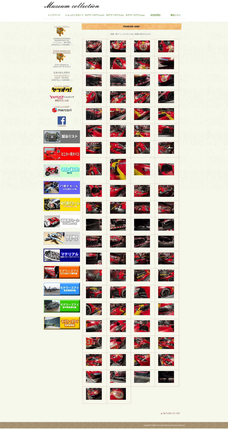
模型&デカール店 (61, 100)
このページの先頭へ (170, 413)
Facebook (62, 124)
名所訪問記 (155, 15)
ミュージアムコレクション (73, 5)
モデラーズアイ (135, 15)
